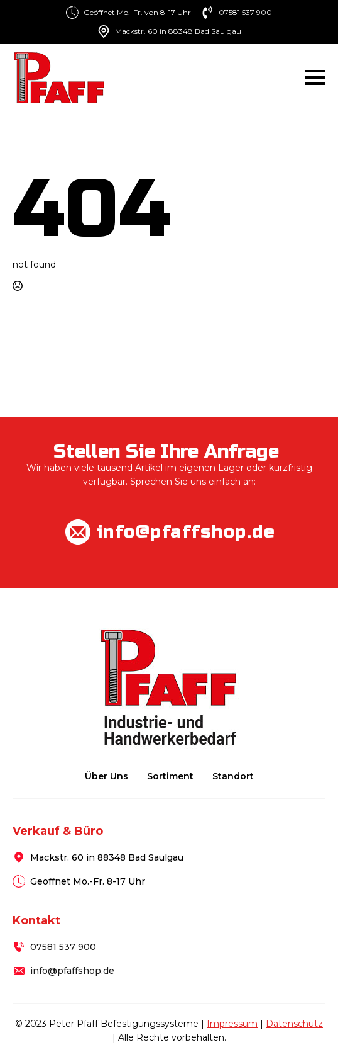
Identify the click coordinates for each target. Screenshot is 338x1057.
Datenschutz (294, 1023)
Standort (233, 776)
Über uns (106, 776)
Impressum (232, 1023)
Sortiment (170, 776)
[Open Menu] (315, 77)
